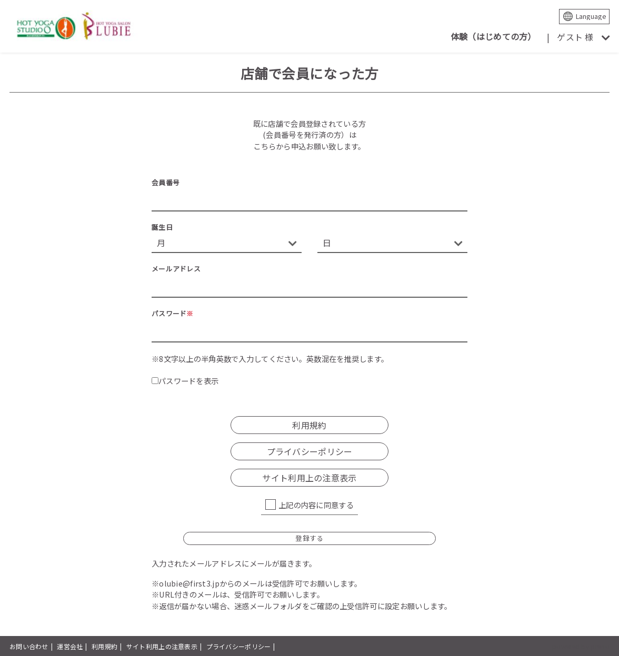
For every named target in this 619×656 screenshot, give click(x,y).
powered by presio (581, 646)
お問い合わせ (28, 646)
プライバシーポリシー (310, 451)
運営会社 (70, 646)
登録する (309, 538)
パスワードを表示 (185, 380)
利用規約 (309, 425)
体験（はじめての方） (493, 36)
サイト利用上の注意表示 (309, 477)
